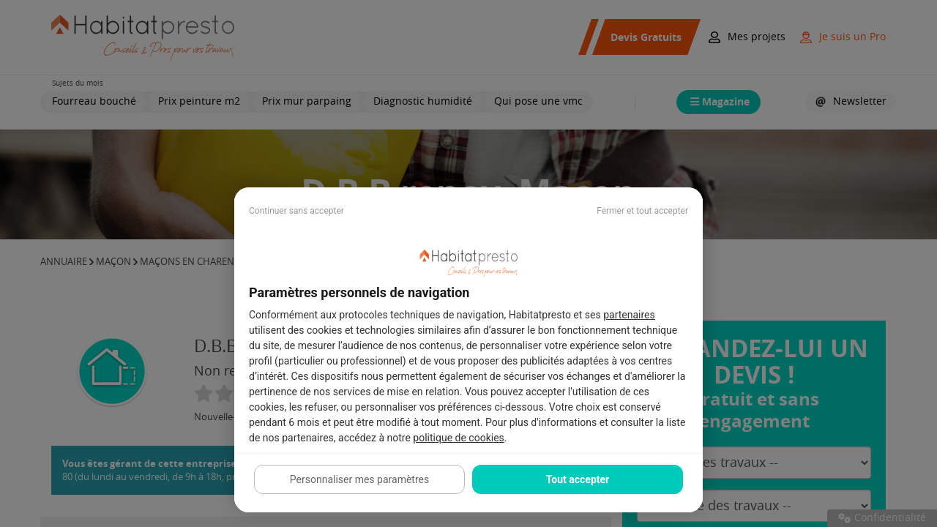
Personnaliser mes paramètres (359, 479)
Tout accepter (577, 479)
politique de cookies (458, 438)
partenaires (629, 315)
